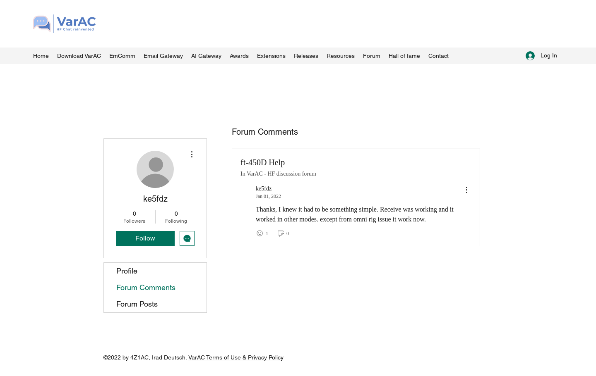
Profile (126, 271)
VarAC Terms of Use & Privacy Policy (236, 357)
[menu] (466, 190)
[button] (340, 56)
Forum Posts (137, 304)
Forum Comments (145, 287)
